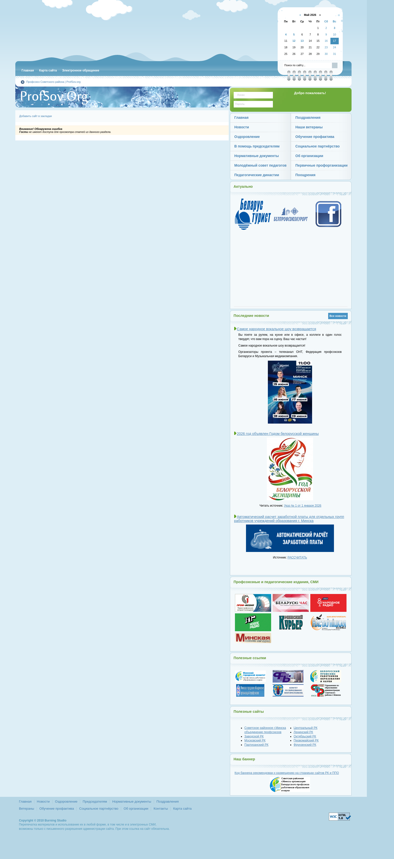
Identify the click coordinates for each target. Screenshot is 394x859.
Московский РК (255, 740)
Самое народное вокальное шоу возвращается (276, 329)
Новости (43, 801)
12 (294, 40)
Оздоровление (66, 801)
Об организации (136, 808)
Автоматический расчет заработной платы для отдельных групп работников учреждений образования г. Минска (289, 519)
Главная (25, 801)
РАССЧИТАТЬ (297, 557)
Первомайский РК (306, 740)
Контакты (161, 808)
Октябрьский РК (305, 736)
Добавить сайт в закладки (35, 116)
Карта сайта (182, 808)
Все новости (337, 315)
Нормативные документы (131, 801)
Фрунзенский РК (305, 744)
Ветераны (26, 808)
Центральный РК (306, 728)
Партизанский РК (256, 744)
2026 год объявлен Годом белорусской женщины (278, 434)
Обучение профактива (56, 808)
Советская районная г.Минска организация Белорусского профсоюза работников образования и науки (108, 32)
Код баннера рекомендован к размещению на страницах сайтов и (287, 773)
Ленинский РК (303, 732)
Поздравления (168, 801)
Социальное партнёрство (98, 808)
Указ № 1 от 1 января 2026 (302, 505)
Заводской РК (254, 736)
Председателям (95, 801)
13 (302, 40)
